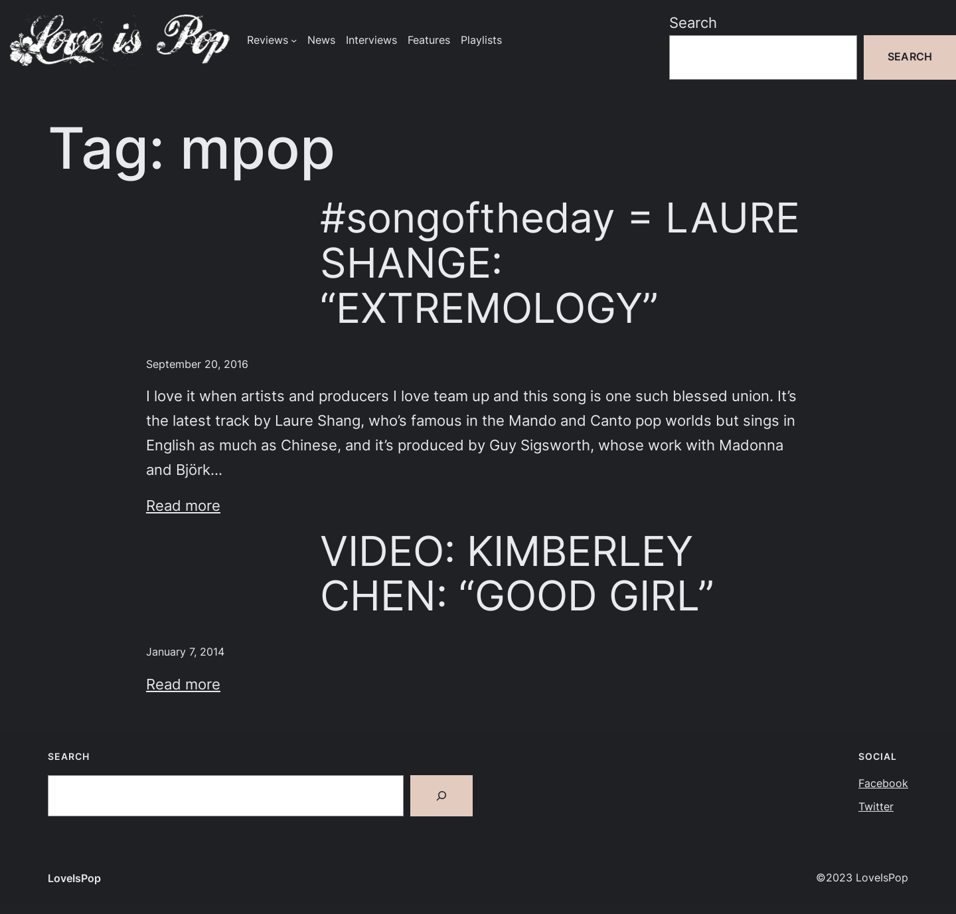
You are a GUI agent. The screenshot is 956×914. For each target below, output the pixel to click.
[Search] (441, 795)
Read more (183, 505)
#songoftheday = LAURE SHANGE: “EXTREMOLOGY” (560, 262)
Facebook (883, 783)
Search (693, 22)
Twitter (876, 806)
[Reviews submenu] (294, 40)
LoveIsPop (74, 878)
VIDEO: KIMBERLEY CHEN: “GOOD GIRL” (517, 574)
